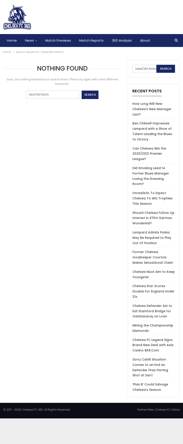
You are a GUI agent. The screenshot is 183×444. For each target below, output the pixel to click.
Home (12, 40)
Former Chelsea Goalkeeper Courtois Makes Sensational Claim (152, 257)
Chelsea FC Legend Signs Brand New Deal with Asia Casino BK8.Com (152, 345)
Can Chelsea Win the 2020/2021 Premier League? (149, 153)
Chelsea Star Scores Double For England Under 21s (153, 291)
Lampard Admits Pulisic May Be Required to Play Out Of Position (151, 237)
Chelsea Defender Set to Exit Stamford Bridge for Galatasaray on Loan (152, 311)
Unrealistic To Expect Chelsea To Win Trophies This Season (152, 198)
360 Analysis (122, 40)
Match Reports (91, 40)
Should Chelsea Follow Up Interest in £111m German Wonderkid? (153, 218)
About (145, 40)
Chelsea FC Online (167, 410)
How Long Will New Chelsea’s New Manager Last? (151, 109)
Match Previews (58, 40)
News (29, 40)
